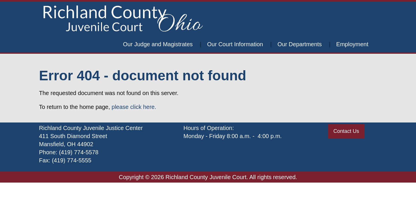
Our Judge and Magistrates (158, 44)
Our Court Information (235, 44)
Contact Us (346, 131)
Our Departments (299, 44)
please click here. (134, 107)
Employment (352, 44)
